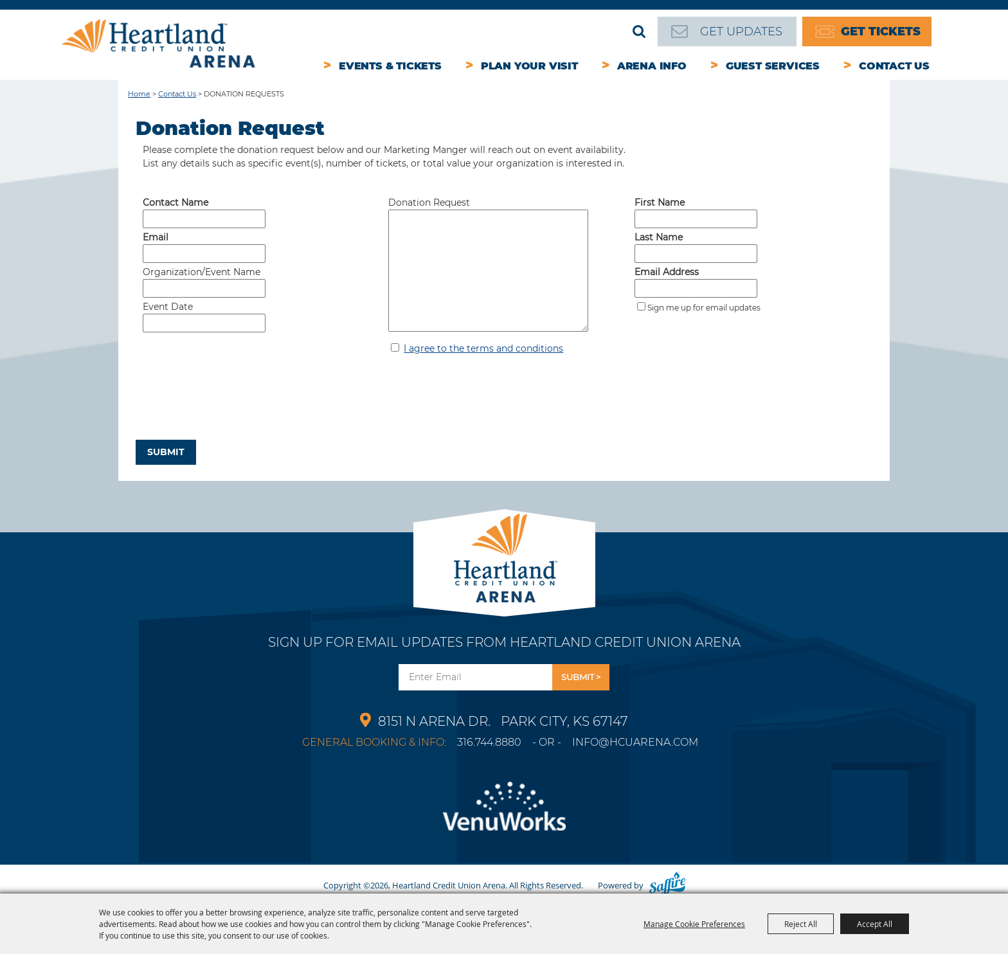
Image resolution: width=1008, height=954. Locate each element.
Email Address (666, 272)
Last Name (658, 237)
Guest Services (773, 66)
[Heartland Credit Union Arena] (158, 43)
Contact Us (894, 66)
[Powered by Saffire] (667, 885)
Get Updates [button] (580, 677)
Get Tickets (881, 31)
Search (639, 31)
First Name (659, 202)
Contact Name (175, 202)
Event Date (168, 306)
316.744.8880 (489, 742)
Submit (165, 452)
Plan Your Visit (529, 66)
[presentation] (233, 407)
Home (139, 93)
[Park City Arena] (504, 554)
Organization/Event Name (201, 272)
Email (155, 237)
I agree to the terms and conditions (483, 348)
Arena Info (652, 66)
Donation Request (429, 202)
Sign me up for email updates (703, 307)
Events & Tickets (390, 66)
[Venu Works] (504, 814)
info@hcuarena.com (635, 742)
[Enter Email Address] (475, 677)
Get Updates (741, 31)
